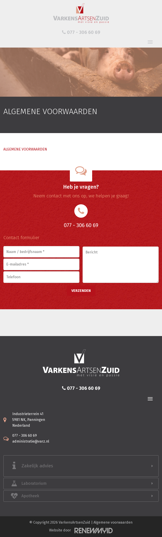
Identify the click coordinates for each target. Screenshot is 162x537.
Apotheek (30, 495)
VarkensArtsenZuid (74, 522)
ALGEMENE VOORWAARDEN (25, 149)
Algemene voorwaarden (113, 522)
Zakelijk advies (37, 466)
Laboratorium (34, 483)
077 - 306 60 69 (81, 32)
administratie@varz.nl (30, 441)
